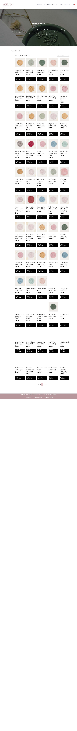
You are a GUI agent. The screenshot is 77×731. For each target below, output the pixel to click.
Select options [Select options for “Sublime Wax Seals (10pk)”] (18, 378)
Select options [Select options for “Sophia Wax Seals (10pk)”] (51, 350)
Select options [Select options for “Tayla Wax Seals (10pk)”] (40, 378)
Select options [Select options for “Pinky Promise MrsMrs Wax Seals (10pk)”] (18, 245)
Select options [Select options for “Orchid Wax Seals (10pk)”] (62, 189)
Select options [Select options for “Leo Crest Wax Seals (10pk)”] (18, 106)
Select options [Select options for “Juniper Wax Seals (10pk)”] (29, 78)
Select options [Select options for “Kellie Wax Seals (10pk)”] (51, 78)
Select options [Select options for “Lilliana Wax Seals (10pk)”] (51, 106)
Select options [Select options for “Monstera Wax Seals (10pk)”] (62, 162)
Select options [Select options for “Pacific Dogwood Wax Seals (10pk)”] (18, 217)
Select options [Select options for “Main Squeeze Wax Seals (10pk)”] (29, 134)
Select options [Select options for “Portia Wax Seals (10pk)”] (62, 245)
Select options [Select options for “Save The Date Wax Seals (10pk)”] (29, 324)
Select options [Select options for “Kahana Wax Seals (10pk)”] (40, 78)
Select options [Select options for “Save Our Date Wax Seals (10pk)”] (18, 324)
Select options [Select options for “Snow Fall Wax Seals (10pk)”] (29, 350)
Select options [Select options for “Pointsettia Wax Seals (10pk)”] (40, 245)
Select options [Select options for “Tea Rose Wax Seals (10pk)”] (51, 378)
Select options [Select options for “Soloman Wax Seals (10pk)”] (40, 350)
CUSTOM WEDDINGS (50, 4)
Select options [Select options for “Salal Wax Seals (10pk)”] (29, 297)
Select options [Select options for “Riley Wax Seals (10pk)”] (51, 271)
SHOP (39, 4)
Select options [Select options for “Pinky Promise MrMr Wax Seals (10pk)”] (51, 217)
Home (12, 50)
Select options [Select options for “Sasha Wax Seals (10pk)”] (51, 297)
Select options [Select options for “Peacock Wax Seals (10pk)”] (40, 217)
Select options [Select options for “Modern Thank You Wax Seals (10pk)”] (51, 162)
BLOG (61, 4)
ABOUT (67, 4)
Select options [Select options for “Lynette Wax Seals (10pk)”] (18, 134)
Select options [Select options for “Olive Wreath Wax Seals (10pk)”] (40, 189)
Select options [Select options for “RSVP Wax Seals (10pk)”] (18, 297)
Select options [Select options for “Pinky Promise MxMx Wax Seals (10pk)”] (29, 245)
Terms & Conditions (38, 397)
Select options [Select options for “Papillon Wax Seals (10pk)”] (29, 217)
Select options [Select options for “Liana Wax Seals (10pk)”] (40, 106)
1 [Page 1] (40, 384)
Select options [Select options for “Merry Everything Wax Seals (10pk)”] (29, 162)
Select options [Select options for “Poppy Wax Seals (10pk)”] (51, 245)
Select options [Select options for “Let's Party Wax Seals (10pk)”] (29, 106)
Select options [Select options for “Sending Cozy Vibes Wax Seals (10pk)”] (40, 324)
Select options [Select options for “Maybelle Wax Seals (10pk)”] (51, 134)
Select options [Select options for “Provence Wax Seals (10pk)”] (29, 271)
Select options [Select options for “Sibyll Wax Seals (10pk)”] (62, 324)
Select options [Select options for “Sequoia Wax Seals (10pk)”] (51, 324)
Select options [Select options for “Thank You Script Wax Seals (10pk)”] (62, 378)
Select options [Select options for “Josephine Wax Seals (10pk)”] (18, 78)
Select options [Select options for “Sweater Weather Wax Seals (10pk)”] (29, 378)
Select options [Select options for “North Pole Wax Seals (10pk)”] (18, 189)
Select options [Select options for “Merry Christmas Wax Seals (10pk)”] (18, 162)
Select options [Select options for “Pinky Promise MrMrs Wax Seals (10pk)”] (62, 217)
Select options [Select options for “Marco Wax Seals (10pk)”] (40, 134)
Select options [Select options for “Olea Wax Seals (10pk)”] (29, 189)
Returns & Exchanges (49, 397)
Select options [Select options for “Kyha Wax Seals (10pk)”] (62, 78)
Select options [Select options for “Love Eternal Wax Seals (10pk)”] (62, 106)
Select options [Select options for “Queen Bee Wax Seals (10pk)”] (40, 271)
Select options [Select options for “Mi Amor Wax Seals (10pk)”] (40, 162)
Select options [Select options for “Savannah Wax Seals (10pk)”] (62, 297)
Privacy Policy (28, 397)
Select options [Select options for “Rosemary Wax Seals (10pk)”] (62, 271)
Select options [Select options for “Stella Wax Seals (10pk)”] (62, 350)
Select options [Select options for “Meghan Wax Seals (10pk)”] (62, 134)
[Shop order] (63, 56)
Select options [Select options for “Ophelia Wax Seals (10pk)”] (51, 189)
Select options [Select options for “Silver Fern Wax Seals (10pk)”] (18, 350)
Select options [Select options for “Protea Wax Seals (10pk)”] (18, 271)
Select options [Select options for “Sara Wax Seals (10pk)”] (40, 297)
